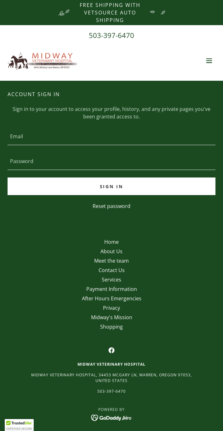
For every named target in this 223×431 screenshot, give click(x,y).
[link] (43, 60)
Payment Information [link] (111, 289)
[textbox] (111, 136)
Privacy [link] (111, 307)
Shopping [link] (111, 326)
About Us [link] (111, 251)
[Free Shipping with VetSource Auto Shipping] (111, 12)
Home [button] (111, 241)
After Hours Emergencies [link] (111, 298)
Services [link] (111, 279)
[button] (209, 60)
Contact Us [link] (112, 270)
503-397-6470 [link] (111, 35)
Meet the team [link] (111, 260)
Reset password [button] (111, 206)
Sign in (111, 186)
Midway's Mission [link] (111, 317)
